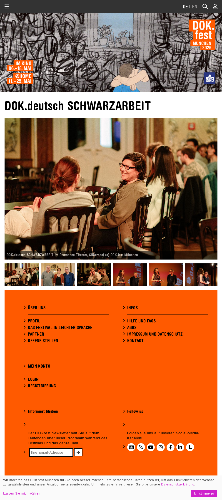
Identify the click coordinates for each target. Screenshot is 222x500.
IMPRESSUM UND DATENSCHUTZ (155, 334)
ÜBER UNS (36, 308)
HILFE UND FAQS (141, 321)
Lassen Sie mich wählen (21, 493)
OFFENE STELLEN (43, 341)
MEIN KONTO (39, 366)
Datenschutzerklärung (177, 484)
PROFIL (34, 321)
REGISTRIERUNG (42, 386)
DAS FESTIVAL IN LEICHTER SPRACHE (60, 327)
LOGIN (33, 379)
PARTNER (36, 334)
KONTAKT (135, 341)
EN (194, 7)
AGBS (132, 327)
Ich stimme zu (204, 493)
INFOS (132, 308)
